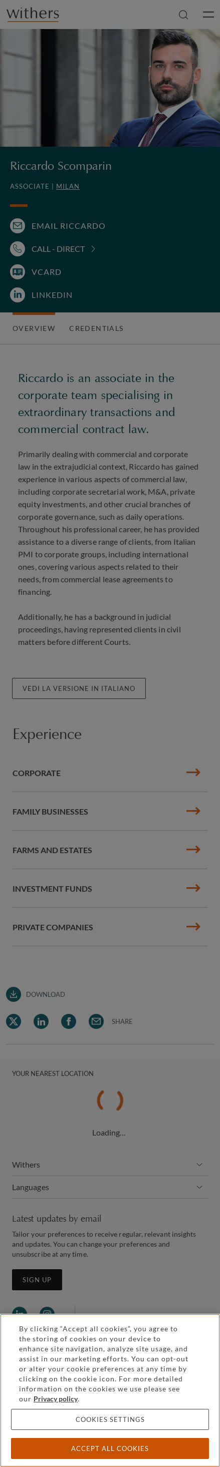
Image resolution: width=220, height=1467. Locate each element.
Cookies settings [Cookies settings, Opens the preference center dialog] (110, 1419)
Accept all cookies (110, 1448)
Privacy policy (56, 1398)
